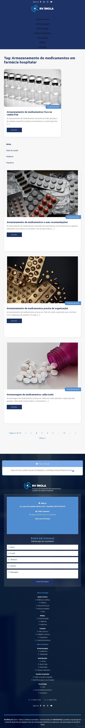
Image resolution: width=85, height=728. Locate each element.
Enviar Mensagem (42, 581)
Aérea (44, 661)
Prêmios (43, 603)
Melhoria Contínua (43, 600)
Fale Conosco (43, 631)
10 (64, 433)
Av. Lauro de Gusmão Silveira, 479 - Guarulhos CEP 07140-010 (42, 506)
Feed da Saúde (12, 150)
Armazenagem (43, 24)
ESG (43, 611)
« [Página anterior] (25, 433)
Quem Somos (42, 19)
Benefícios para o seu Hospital (43, 680)
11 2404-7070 (50, 700)
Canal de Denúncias (43, 640)
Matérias (9, 156)
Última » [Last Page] (42, 438)
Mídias (42, 42)
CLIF (43, 687)
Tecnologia (42, 38)
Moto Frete (43, 664)
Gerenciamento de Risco (43, 690)
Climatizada (43, 654)
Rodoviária (43, 667)
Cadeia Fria (43, 651)
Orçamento (43, 637)
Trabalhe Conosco (43, 634)
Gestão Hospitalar (42, 33)
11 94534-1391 (35, 700)
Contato (43, 47)
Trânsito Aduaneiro (43, 670)
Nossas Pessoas (43, 606)
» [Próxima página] (75, 433)
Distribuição (42, 28)
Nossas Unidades (43, 609)
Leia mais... (14, 130)
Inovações (43, 693)
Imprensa (10, 163)
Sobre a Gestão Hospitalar (43, 677)
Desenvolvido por (51, 720)
